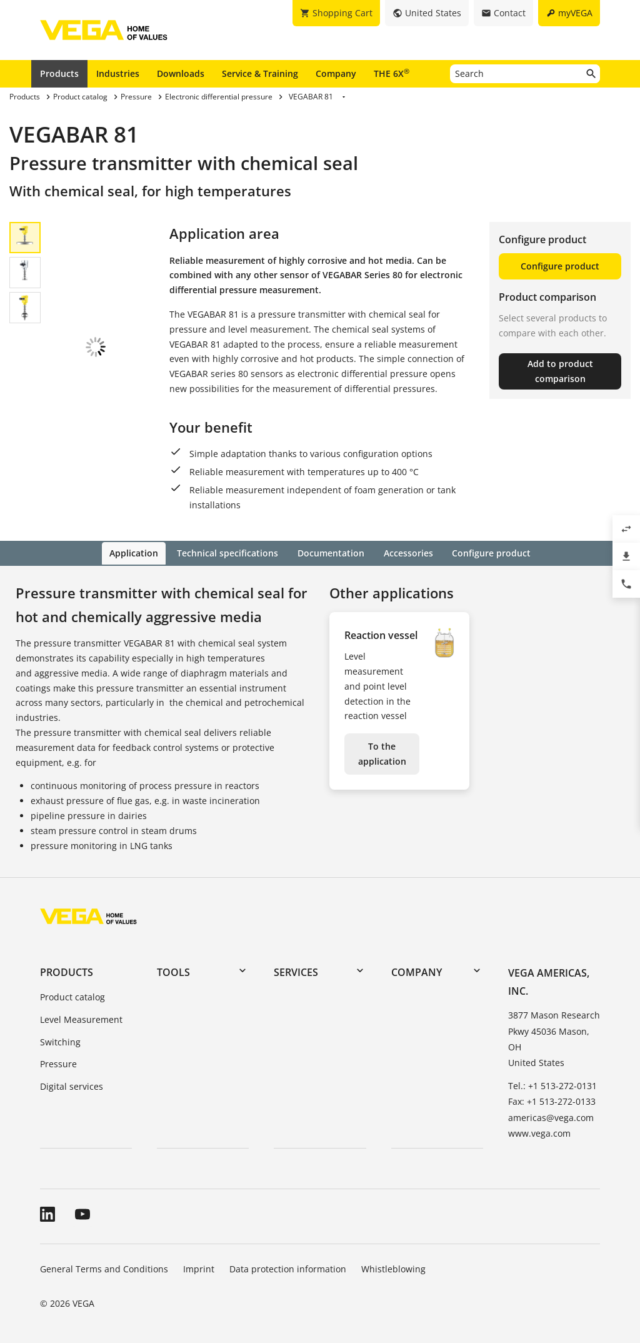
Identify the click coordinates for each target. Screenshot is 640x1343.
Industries (117, 73)
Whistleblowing (393, 1268)
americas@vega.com (551, 1116)
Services (296, 971)
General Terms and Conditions (104, 1268)
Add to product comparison (560, 371)
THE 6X (391, 73)
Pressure (58, 1063)
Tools (173, 971)
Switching (60, 1041)
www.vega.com (539, 1132)
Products (59, 73)
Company (336, 73)
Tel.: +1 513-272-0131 (552, 1085)
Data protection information (287, 1268)
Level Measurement (81, 1018)
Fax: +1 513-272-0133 (552, 1101)
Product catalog (72, 996)
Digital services (71, 1086)
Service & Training (260, 73)
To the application (382, 753)
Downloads (180, 73)
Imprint (198, 1268)
